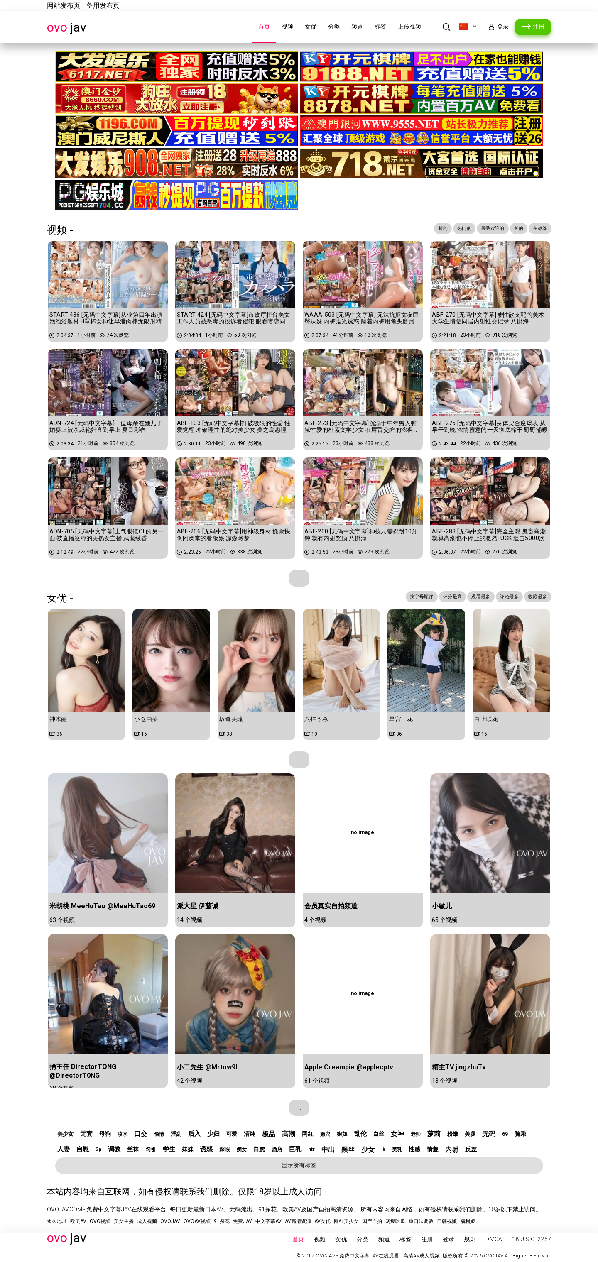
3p (98, 1149)
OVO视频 (100, 1221)
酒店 (277, 1149)
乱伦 (360, 1133)
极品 (268, 1134)
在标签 (538, 229)
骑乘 (520, 1133)
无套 (86, 1133)
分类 (334, 26)
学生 (169, 1149)
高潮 (288, 1134)
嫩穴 (325, 1134)
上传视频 (409, 26)
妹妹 (188, 1149)
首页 (264, 26)
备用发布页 (103, 6)
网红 (308, 1133)
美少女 (65, 1134)
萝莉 (434, 1134)
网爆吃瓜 (395, 1221)
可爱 (231, 1134)
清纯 (249, 1133)
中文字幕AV (268, 1221)
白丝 (378, 1134)
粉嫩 (452, 1134)
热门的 (450, 229)
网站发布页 (63, 6)
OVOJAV (170, 1221)
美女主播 (124, 1221)
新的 (425, 229)
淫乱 (176, 1134)
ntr (311, 1149)
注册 (538, 26)
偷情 (159, 1134)
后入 (194, 1133)
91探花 (222, 1221)
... (299, 578)
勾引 (150, 1149)
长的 (514, 229)
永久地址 (57, 1221)
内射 (451, 1150)
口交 (140, 1134)
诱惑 (206, 1149)
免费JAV (242, 1221)
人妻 (63, 1149)
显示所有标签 (299, 1165)
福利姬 (467, 1221)
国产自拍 (372, 1221)
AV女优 (322, 1221)
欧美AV (78, 1221)
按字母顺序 (399, 597)
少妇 (213, 1133)
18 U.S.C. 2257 (531, 1239)
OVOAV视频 (197, 1221)
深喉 (224, 1149)
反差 (471, 1149)
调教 (114, 1149)
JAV (66, 27)
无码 (488, 1134)
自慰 (82, 1149)
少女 (368, 1150)
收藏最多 (535, 597)
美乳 (397, 1149)
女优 (310, 26)
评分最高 (435, 597)
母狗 (105, 1133)
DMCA (493, 1239)
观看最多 (468, 597)
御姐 (342, 1134)
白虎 (259, 1149)
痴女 (242, 1149)
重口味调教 (421, 1221)
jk (383, 1149)
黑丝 (348, 1150)
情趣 (433, 1149)
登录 (503, 26)
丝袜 (133, 1149)
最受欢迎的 (483, 229)
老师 (416, 1134)
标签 (380, 26)
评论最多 (502, 597)
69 (505, 1134)
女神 (397, 1134)
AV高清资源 (298, 1221)
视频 (287, 26)
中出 (328, 1150)
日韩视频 (447, 1221)
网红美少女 (346, 1221)
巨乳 (295, 1149)
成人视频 (147, 1221)
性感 (414, 1149)
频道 (357, 26)
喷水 (122, 1134)
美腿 (470, 1134)
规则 (470, 1239)
